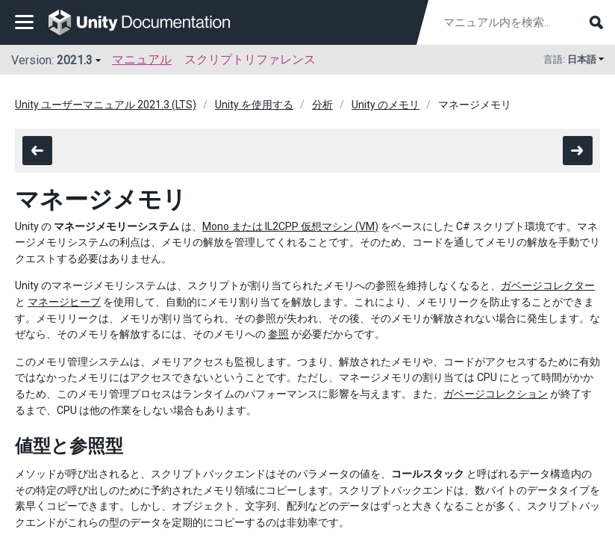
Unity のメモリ (385, 105)
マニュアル (142, 59)
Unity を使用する (254, 105)
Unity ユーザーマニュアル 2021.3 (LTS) (105, 105)
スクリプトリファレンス (250, 59)
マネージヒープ (64, 302)
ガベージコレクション (495, 394)
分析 (322, 105)
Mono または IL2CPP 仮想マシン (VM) (290, 226)
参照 (278, 334)
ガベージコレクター (548, 285)
